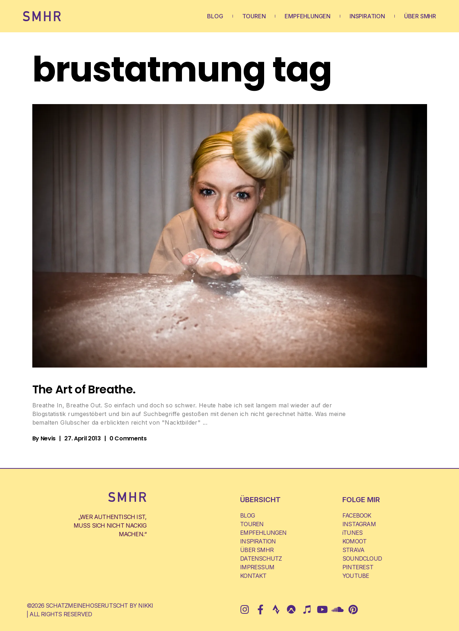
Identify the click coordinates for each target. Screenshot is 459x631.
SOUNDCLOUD (362, 558)
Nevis (48, 438)
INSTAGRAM (359, 524)
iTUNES (352, 532)
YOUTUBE (355, 575)
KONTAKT (253, 575)
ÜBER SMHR (420, 16)
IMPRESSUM (257, 567)
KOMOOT (354, 541)
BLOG (215, 16)
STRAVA (353, 549)
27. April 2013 (82, 438)
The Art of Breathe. (84, 389)
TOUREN (254, 16)
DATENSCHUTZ (261, 558)
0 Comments (128, 438)
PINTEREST (357, 567)
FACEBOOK (356, 515)
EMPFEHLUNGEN (308, 16)
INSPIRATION (367, 16)
